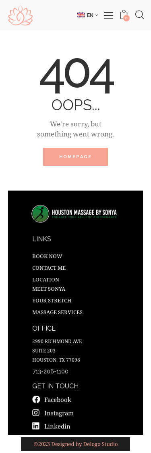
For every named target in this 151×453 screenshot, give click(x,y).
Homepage (75, 156)
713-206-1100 (50, 370)
